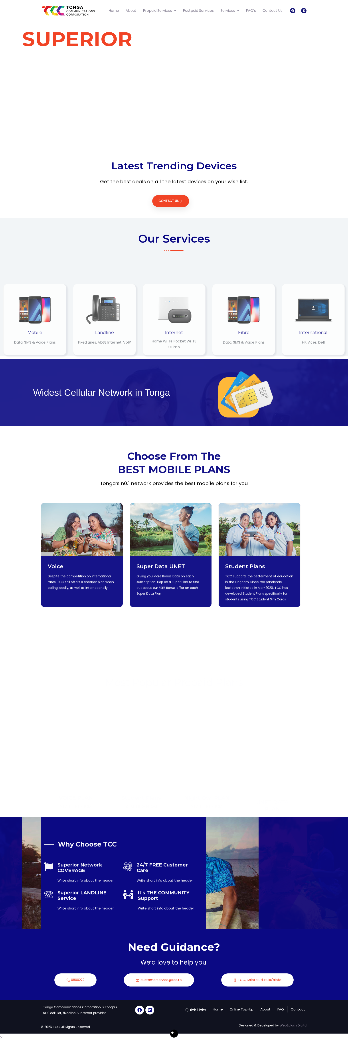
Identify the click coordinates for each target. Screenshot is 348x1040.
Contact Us (272, 10)
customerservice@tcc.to (159, 979)
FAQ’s (251, 10)
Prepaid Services (159, 10)
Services (229, 10)
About (131, 10)
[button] (1, 1036)
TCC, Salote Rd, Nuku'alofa (257, 979)
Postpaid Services (198, 10)
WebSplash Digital (293, 1024)
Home (114, 10)
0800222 (75, 979)
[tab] (322, 66)
